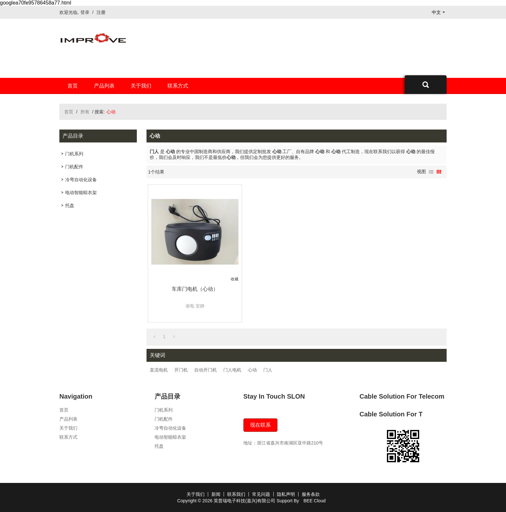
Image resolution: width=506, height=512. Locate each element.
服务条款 (311, 494)
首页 (72, 86)
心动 (252, 369)
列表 (431, 172)
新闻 (215, 494)
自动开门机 (205, 369)
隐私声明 (286, 494)
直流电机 (159, 369)
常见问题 (261, 494)
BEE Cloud (314, 500)
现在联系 (260, 425)
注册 (101, 12)
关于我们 (141, 86)
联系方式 (177, 86)
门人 (267, 369)
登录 (84, 12)
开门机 (181, 369)
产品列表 (104, 86)
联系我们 (236, 494)
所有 (84, 111)
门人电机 (232, 369)
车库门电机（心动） (195, 289)
